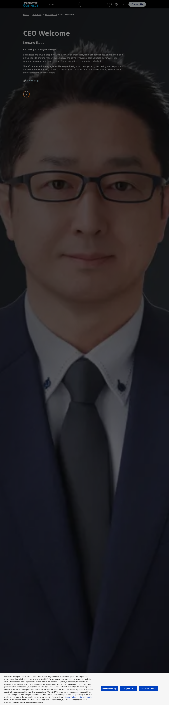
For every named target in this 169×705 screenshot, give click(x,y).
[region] (84, 689)
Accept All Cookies (148, 688)
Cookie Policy (70, 697)
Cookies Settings (109, 688)
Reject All (128, 688)
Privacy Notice (86, 697)
